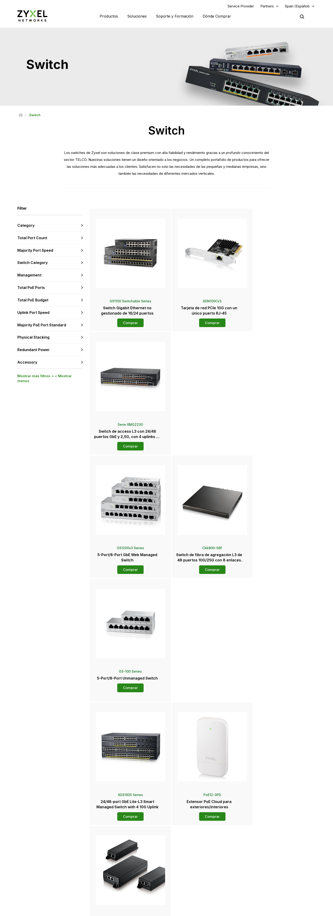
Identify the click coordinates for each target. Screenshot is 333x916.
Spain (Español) (297, 6)
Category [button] (25, 225)
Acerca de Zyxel (270, 871)
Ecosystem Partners (272, 852)
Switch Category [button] (32, 262)
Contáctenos (166, 802)
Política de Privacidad (254, 910)
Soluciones (137, 16)
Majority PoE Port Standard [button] (41, 325)
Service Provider (241, 6)
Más (203, 714)
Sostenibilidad (268, 878)
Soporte (105, 837)
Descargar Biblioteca (114, 852)
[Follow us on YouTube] (23, 884)
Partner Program (270, 844)
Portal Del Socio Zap (273, 837)
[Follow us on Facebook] (10, 884)
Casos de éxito (269, 886)
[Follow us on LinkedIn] (34, 884)
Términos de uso (218, 910)
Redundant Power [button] (33, 350)
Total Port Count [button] (32, 238)
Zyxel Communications (274, 894)
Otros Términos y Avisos (117, 868)
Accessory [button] (27, 362)
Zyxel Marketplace (192, 837)
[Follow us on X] (46, 884)
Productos (109, 16)
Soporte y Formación (174, 16)
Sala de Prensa (192, 855)
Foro (103, 844)
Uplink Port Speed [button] (33, 312)
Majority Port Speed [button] (35, 250)
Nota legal (190, 910)
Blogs (183, 886)
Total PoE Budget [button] (32, 300)
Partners (267, 6)
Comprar (127, 323)
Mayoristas (186, 844)
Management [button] (29, 275)
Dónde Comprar (217, 16)
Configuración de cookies (297, 910)
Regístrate (65, 856)
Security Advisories (113, 860)
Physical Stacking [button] (33, 337)
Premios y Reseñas (192, 871)
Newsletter (186, 878)
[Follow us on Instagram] (57, 884)
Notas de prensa (190, 863)
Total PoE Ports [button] (31, 287)
